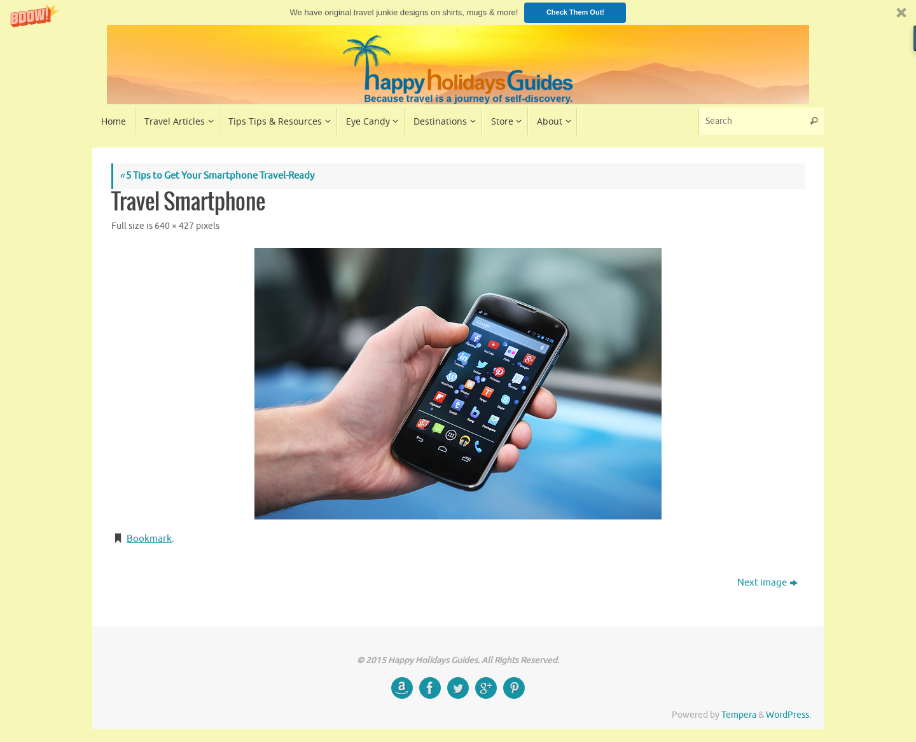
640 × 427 (174, 226)
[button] (458, 12)
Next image (767, 583)
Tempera (738, 715)
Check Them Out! (575, 12)
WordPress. (788, 715)
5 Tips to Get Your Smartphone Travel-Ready (217, 176)
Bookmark (149, 539)
